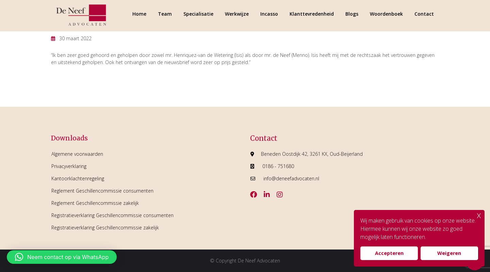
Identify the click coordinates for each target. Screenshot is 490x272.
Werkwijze (237, 14)
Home (139, 14)
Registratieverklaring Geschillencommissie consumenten (112, 215)
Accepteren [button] (389, 253)
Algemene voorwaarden (77, 154)
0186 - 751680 (278, 166)
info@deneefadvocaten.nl (291, 178)
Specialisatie (198, 14)
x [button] (479, 215)
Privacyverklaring (68, 166)
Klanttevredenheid (312, 14)
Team (165, 14)
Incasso (269, 14)
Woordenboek (386, 14)
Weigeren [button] (449, 253)
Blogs (351, 14)
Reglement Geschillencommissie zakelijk (95, 203)
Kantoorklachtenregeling (77, 178)
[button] (62, 257)
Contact (424, 14)
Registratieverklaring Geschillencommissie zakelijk (105, 227)
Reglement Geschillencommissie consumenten (102, 190)
